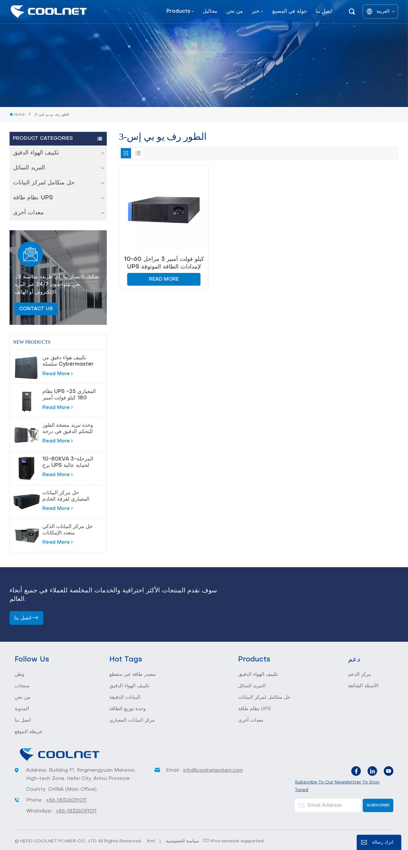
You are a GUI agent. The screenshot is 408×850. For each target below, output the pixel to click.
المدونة (22, 709)
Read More (57, 373)
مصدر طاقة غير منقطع (132, 674)
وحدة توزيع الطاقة (127, 709)
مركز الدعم (359, 674)
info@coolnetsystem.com (213, 770)
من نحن (234, 11)
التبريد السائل (29, 168)
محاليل (210, 11)
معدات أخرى (28, 213)
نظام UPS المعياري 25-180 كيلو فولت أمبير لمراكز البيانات (69, 395)
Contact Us (36, 309)
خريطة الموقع (28, 732)
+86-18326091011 (66, 800)
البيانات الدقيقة (124, 697)
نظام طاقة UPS (33, 198)
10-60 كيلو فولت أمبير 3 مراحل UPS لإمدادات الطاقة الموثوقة (164, 263)
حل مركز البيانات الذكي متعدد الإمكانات (67, 530)
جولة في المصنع (289, 11)
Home (17, 115)
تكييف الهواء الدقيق (36, 153)
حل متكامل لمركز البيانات (44, 183)
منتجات (22, 686)
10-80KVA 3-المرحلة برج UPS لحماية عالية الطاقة (67, 463)
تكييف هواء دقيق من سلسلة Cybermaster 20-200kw (68, 361)
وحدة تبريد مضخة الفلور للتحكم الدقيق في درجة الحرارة (67, 429)
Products (178, 11)
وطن (19, 674)
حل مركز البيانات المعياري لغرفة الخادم (65, 496)
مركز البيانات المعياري (132, 720)
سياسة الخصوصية (182, 841)
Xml (151, 841)
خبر (255, 11)
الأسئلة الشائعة (363, 686)
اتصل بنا (324, 11)
